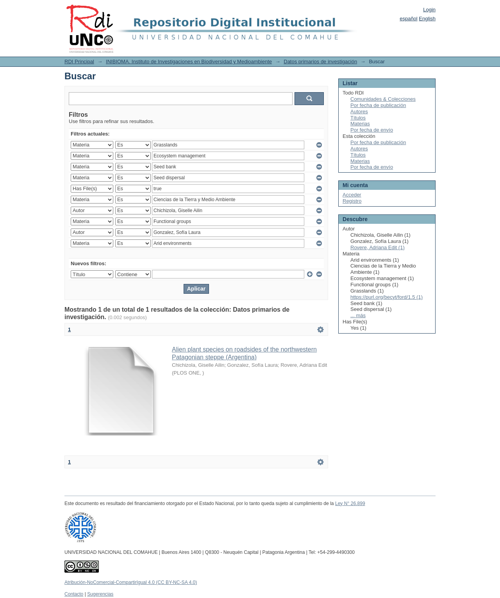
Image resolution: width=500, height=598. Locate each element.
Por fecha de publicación (378, 105)
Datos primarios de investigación (320, 61)
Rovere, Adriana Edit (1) (377, 247)
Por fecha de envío (371, 130)
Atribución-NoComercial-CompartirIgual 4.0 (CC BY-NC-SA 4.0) (130, 582)
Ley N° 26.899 (350, 503)
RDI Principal (79, 61)
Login (429, 9)
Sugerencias (100, 594)
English (427, 18)
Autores (359, 111)
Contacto (73, 594)
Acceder (352, 195)
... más (358, 315)
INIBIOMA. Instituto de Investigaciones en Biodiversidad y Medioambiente (189, 61)
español (409, 18)
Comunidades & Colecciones (383, 99)
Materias (360, 124)
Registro (352, 201)
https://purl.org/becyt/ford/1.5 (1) (386, 297)
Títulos (358, 118)
